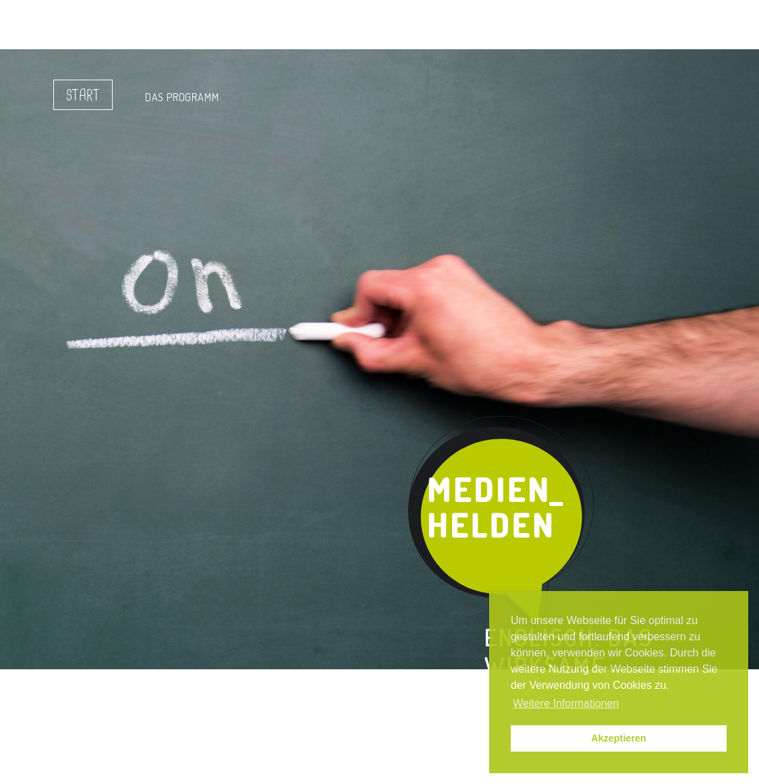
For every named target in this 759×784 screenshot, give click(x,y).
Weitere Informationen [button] (566, 703)
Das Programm (182, 97)
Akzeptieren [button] (618, 738)
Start (83, 96)
